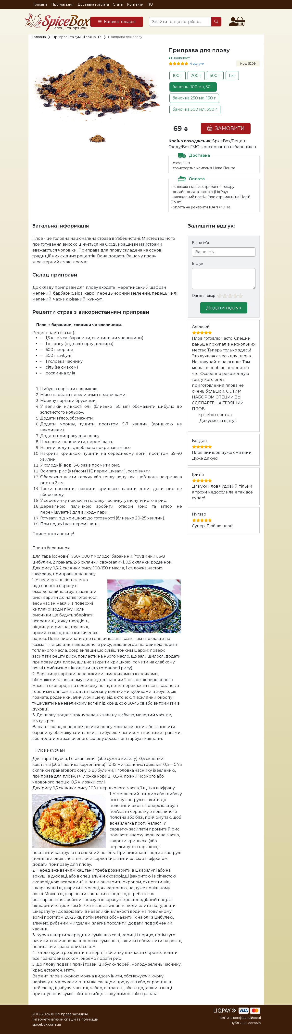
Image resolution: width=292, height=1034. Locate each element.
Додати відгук (223, 308)
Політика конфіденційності (239, 1018)
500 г (215, 75)
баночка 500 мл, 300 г (195, 109)
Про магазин (62, 4)
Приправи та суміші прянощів (77, 37)
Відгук (197, 263)
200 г (196, 75)
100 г (177, 75)
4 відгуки (197, 63)
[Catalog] (116, 22)
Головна (40, 4)
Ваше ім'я (200, 242)
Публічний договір (246, 1023)
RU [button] (150, 4)
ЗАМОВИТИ (225, 128)
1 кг (232, 75)
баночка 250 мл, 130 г (194, 98)
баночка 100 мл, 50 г (193, 86)
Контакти (135, 4)
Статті (118, 4)
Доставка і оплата (93, 4)
